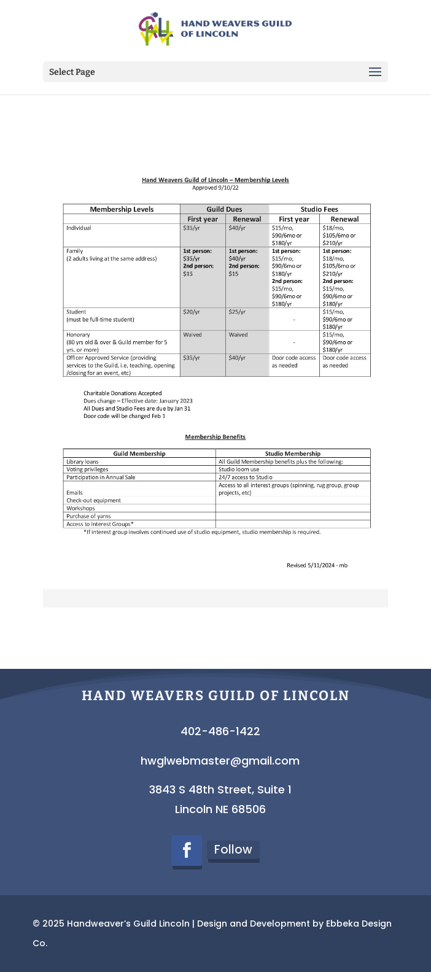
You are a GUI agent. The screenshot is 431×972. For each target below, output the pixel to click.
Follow (233, 849)
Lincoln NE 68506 (220, 809)
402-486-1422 (220, 731)
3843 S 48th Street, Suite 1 (220, 789)
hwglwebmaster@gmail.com (220, 760)
